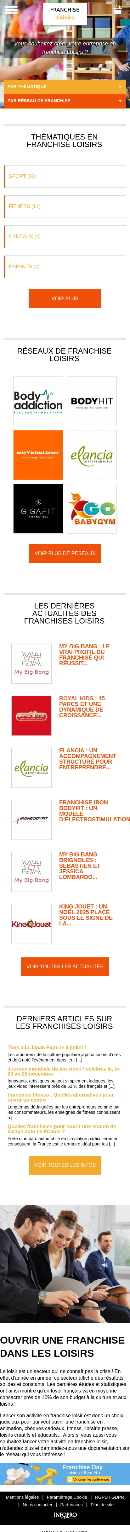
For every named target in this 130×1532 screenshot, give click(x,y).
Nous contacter (37, 1504)
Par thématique (27, 86)
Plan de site (102, 1504)
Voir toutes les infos (65, 1165)
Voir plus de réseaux (65, 553)
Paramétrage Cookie (67, 1497)
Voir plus (65, 298)
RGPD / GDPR (109, 1497)
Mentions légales (22, 1497)
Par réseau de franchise (39, 100)
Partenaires (71, 1504)
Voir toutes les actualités (65, 966)
